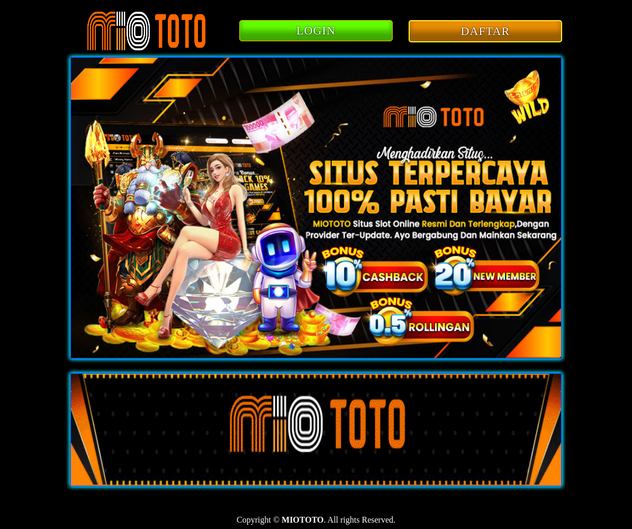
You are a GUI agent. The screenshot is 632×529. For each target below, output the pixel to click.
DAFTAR (485, 31)
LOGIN (316, 30)
